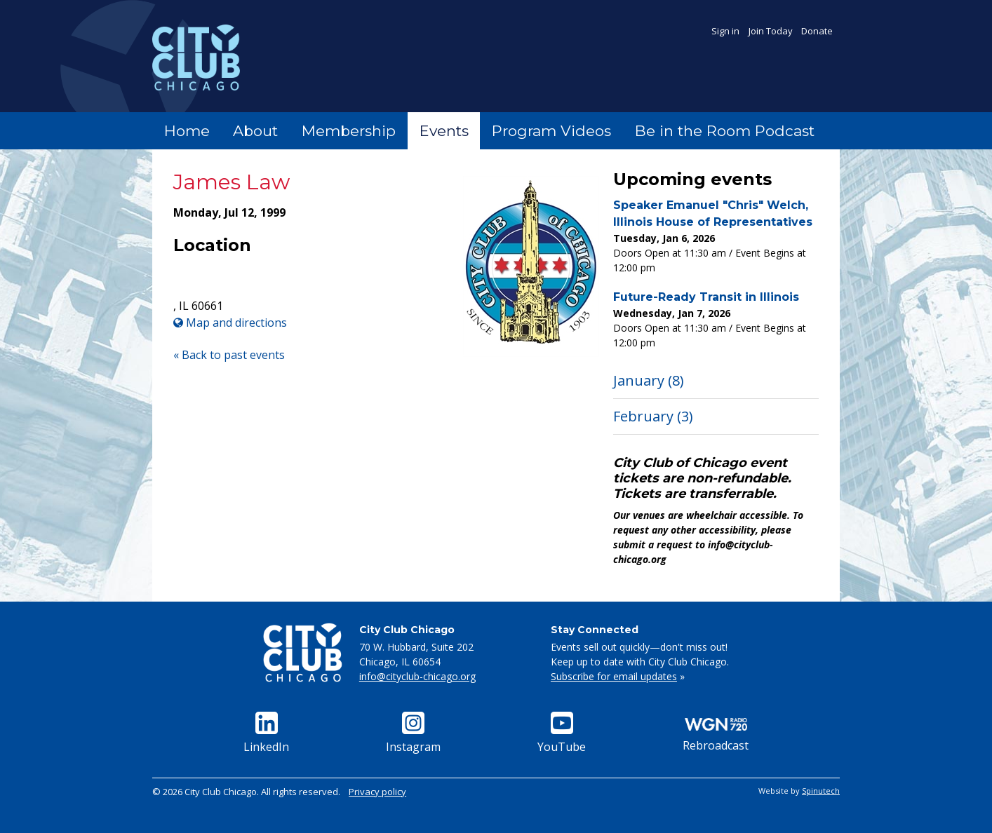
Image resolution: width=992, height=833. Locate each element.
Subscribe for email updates (614, 676)
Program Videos (551, 131)
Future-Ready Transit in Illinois (706, 297)
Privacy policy (377, 791)
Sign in (725, 31)
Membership (349, 131)
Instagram (413, 733)
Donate (817, 31)
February (653, 416)
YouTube (561, 733)
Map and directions (230, 322)
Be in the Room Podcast (725, 131)
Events (444, 131)
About (255, 131)
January (648, 380)
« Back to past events (229, 355)
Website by (799, 790)
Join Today (771, 31)
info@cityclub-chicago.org (417, 676)
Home (187, 131)
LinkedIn (266, 733)
